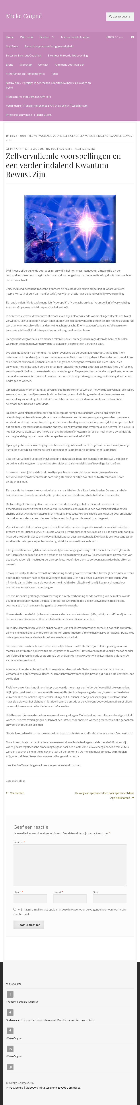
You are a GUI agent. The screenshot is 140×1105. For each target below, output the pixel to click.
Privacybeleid (14, 1087)
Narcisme (12, 46)
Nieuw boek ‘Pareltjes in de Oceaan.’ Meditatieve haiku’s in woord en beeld (48, 85)
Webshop (26, 64)
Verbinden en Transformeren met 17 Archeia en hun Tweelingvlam (47, 105)
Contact (43, 64)
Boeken (44, 37)
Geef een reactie (85, 148)
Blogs (9, 64)
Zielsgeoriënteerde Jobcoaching (68, 55)
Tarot (54, 73)
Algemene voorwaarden (69, 64)
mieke (68, 148)
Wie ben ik (26, 37)
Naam (18, 892)
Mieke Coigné (24, 16)
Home (10, 37)
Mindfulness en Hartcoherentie (25, 73)
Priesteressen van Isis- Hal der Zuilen (29, 114)
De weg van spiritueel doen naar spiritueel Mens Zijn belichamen (104, 795)
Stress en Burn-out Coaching (23, 55)
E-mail (58, 892)
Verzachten (17, 793)
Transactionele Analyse (75, 37)
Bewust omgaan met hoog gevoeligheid (48, 46)
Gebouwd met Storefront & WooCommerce (53, 1087)
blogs (23, 135)
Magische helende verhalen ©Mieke (28, 96)
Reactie (19, 842)
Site (95, 892)
